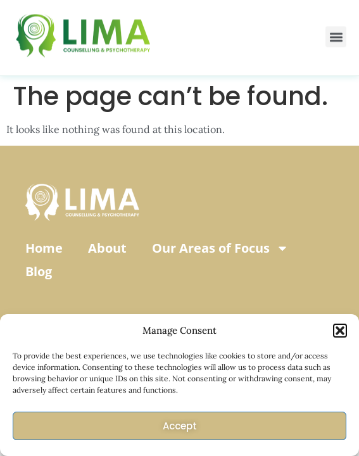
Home (44, 247)
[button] (340, 330)
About (107, 247)
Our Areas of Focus (220, 248)
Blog (38, 271)
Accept (180, 426)
